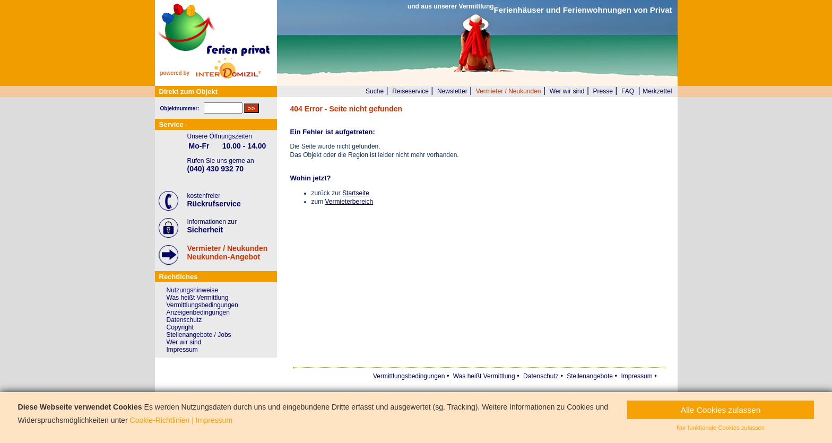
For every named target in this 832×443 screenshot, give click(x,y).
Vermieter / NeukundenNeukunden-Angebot (227, 252)
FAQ (627, 91)
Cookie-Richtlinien (160, 420)
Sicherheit (205, 229)
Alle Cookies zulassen (721, 409)
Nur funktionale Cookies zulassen (721, 427)
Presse (603, 91)
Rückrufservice (214, 203)
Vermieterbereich (349, 201)
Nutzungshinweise (192, 290)
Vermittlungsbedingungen (202, 305)
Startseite (355, 193)
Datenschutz (184, 320)
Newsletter (452, 91)
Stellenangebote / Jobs (199, 334)
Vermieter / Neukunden (508, 91)
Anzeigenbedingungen (198, 312)
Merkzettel (657, 91)
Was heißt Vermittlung (198, 297)
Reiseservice (410, 91)
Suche (375, 91)
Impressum (182, 349)
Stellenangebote (590, 376)
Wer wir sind (567, 91)
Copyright (180, 327)
